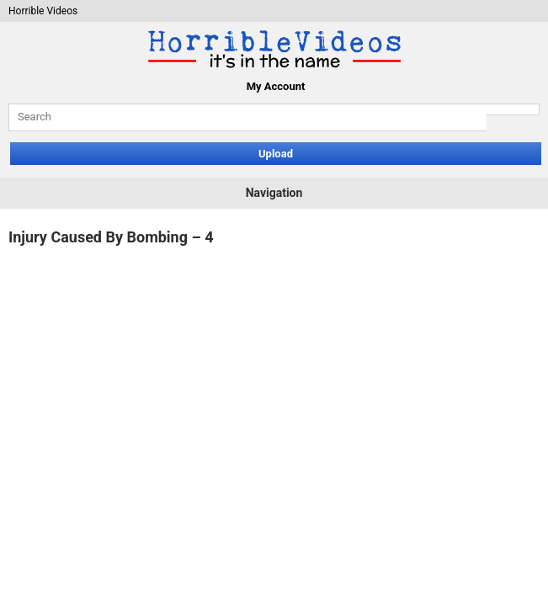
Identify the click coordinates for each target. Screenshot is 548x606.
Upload (275, 153)
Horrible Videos (42, 11)
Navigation (274, 192)
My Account (276, 86)
